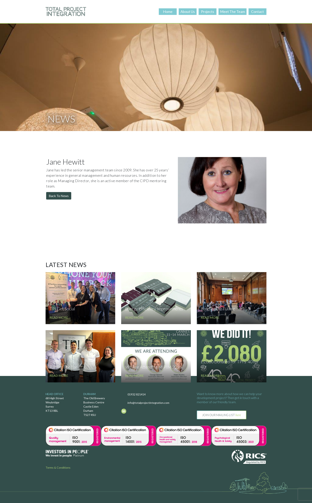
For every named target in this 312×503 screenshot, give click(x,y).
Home (168, 11)
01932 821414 (137, 394)
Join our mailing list (221, 415)
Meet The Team (232, 11)
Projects (207, 11)
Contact (257, 11)
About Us (187, 11)
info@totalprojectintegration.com (148, 402)
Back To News (59, 207)
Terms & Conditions (58, 467)
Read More (59, 342)
